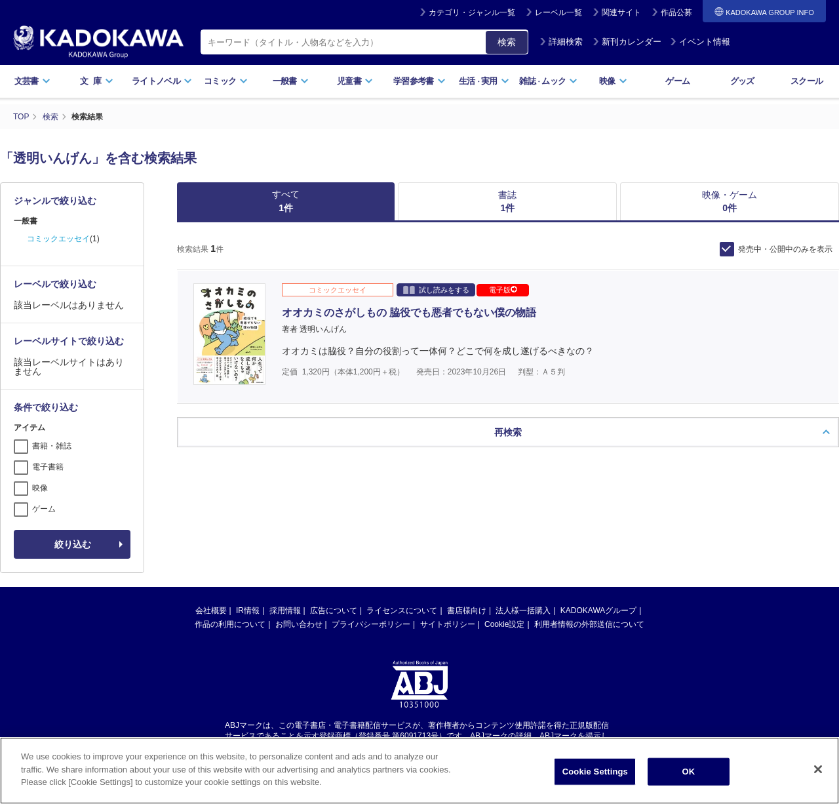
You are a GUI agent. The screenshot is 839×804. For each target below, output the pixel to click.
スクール (806, 81)
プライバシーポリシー (371, 624)
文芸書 (32, 81)
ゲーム (677, 81)
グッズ (742, 81)
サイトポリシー (447, 624)
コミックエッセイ (58, 238)
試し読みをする (436, 289)
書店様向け (466, 610)
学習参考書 (419, 81)
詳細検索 (561, 42)
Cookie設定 (504, 624)
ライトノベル (162, 81)
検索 (507, 42)
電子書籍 (48, 467)
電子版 (503, 290)
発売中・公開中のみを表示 (785, 249)
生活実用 (484, 81)
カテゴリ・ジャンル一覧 (472, 12)
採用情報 (285, 610)
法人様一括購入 (523, 610)
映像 (613, 81)
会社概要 (211, 610)
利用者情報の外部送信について (589, 624)
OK (688, 783)
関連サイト (621, 12)
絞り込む (72, 544)
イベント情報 (700, 42)
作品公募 (676, 12)
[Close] (818, 780)
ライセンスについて (401, 610)
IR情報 (248, 610)
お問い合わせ (298, 624)
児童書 (355, 81)
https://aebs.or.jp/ (372, 747)
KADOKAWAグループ (598, 610)
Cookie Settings (595, 783)
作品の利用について (230, 624)
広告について (333, 610)
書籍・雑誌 (51, 446)
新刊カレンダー (627, 42)
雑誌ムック (548, 81)
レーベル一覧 (558, 12)
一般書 (291, 81)
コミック (226, 81)
